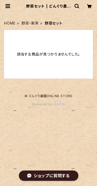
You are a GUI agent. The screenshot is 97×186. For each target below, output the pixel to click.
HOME (10, 23)
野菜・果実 (30, 23)
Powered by (48, 104)
